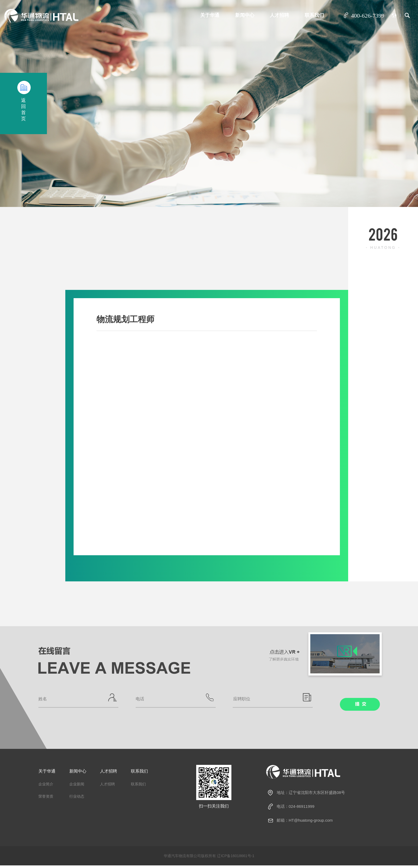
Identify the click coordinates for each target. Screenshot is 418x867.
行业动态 (76, 798)
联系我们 (313, 15)
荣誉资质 (45, 798)
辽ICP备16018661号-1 (235, 857)
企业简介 (45, 786)
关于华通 (207, 15)
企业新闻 (76, 786)
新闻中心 (242, 15)
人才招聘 (278, 15)
